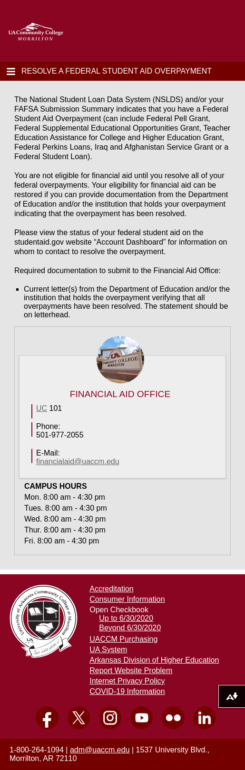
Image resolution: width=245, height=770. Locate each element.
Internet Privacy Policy (127, 681)
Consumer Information (127, 599)
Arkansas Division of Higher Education (154, 660)
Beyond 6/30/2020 (130, 628)
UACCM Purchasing (123, 639)
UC (41, 408)
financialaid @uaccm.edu (77, 461)
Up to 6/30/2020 (126, 618)
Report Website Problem (130, 670)
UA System (108, 650)
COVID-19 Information (127, 691)
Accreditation (111, 589)
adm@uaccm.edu (100, 750)
